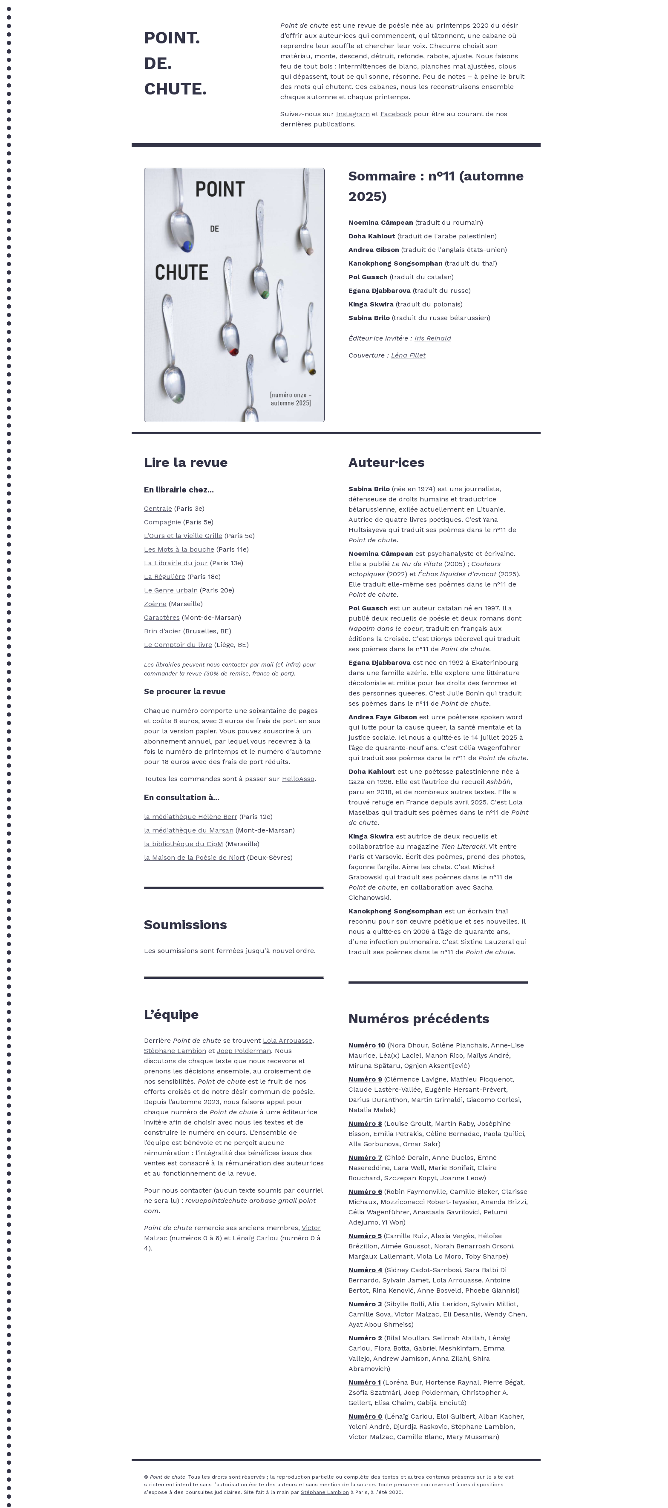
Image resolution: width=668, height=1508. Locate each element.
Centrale (158, 508)
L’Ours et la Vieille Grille (183, 536)
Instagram (353, 114)
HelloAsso (298, 779)
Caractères (162, 617)
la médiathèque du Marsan (188, 830)
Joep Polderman (244, 1051)
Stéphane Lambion (175, 1051)
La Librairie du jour (176, 563)
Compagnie (162, 522)
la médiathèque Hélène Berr (190, 817)
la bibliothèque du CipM (183, 844)
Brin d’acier (162, 631)
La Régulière (164, 576)
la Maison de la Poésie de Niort (194, 857)
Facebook (396, 114)
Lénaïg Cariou (255, 1238)
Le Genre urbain (171, 590)
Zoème (155, 604)
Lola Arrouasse (287, 1040)
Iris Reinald (433, 338)
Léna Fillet (408, 355)
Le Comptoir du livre (178, 645)
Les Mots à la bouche (179, 549)
